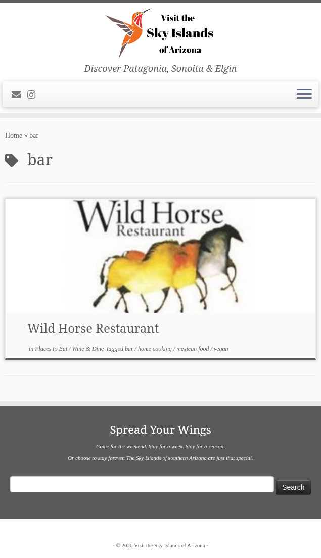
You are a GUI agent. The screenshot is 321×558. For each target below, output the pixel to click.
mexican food (193, 348)
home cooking (155, 348)
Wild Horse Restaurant (93, 327)
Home (13, 136)
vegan (221, 348)
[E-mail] (19, 95)
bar (130, 348)
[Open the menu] (304, 94)
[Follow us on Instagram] (34, 95)
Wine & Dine (89, 348)
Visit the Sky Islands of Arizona (169, 545)
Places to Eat (52, 348)
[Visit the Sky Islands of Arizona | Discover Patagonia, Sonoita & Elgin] (160, 33)
